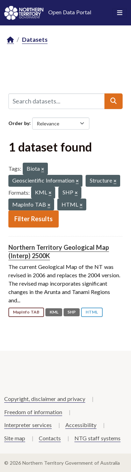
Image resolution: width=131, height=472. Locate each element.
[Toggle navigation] (119, 13)
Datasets (35, 39)
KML (54, 312)
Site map (14, 438)
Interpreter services (28, 424)
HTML (92, 312)
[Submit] (113, 101)
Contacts (50, 438)
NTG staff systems (97, 438)
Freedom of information (33, 412)
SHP (71, 312)
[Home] (10, 40)
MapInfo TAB (26, 312)
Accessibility (80, 424)
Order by (18, 123)
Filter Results (33, 219)
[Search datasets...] (56, 101)
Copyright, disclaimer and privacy (44, 398)
